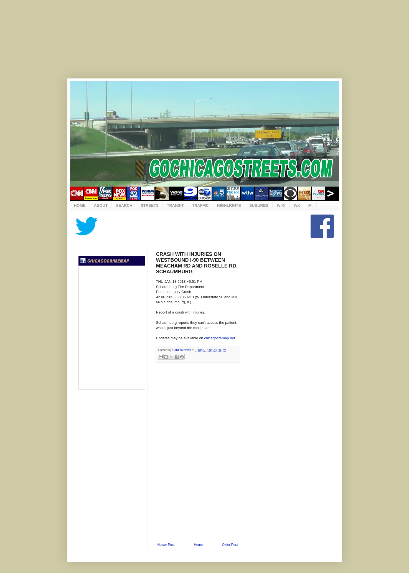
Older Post (230, 545)
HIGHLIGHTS (229, 205)
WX (297, 205)
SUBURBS (258, 205)
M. (310, 205)
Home (198, 545)
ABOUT (101, 205)
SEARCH (124, 205)
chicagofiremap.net (219, 338)
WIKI (281, 205)
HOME (80, 205)
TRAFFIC (200, 205)
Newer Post (166, 545)
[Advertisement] (204, 43)
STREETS (150, 205)
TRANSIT (175, 205)
